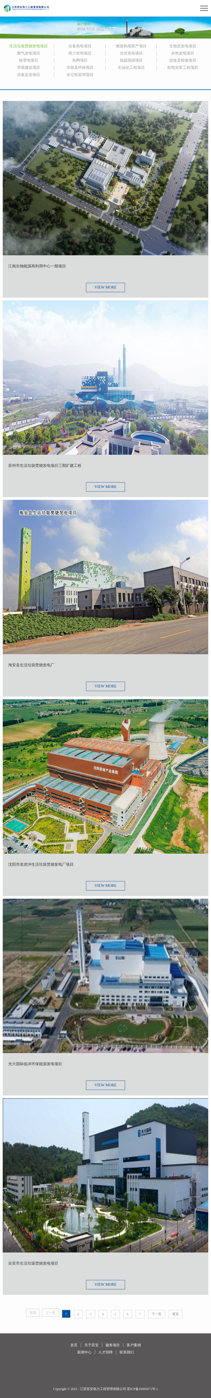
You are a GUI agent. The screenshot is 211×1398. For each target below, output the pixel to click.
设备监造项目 (28, 75)
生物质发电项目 (182, 46)
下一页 (157, 1314)
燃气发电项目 (28, 53)
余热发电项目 (182, 53)
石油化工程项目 (131, 67)
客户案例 (134, 1345)
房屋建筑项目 (28, 67)
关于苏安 (91, 1345)
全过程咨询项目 (79, 75)
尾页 (175, 1314)
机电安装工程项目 (182, 67)
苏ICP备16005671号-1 (142, 1389)
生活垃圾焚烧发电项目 (28, 46)
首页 (73, 1345)
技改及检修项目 (182, 60)
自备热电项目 (79, 46)
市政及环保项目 (79, 67)
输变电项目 (28, 60)
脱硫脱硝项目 (131, 60)
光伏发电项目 (131, 53)
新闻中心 (84, 1352)
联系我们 (127, 1352)
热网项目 (80, 60)
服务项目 (113, 1345)
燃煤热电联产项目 (131, 46)
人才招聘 (105, 1352)
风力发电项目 (79, 53)
